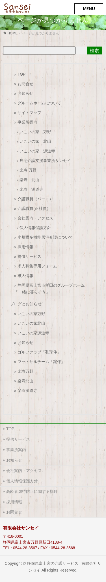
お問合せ (25, 84)
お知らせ (25, 93)
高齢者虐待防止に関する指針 (32, 491)
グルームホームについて (39, 103)
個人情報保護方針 (35, 228)
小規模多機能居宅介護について (45, 237)
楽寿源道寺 (27, 390)
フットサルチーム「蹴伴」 (41, 362)
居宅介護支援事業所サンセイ (45, 161)
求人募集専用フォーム (37, 266)
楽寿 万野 (28, 170)
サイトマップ (29, 113)
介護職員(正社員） (34, 209)
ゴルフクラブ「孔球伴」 (39, 352)
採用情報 (25, 247)
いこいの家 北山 (35, 141)
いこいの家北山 (31, 323)
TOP (21, 74)
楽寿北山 (25, 381)
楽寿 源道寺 (31, 189)
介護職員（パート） (35, 199)
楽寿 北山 (29, 180)
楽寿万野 (25, 371)
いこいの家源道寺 (33, 333)
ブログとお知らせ (26, 304)
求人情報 (25, 276)
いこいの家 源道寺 (37, 151)
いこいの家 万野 (35, 132)
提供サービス (29, 256)
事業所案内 (27, 122)
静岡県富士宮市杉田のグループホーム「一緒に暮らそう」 (49, 288)
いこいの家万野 (31, 314)
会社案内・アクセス (35, 218)
